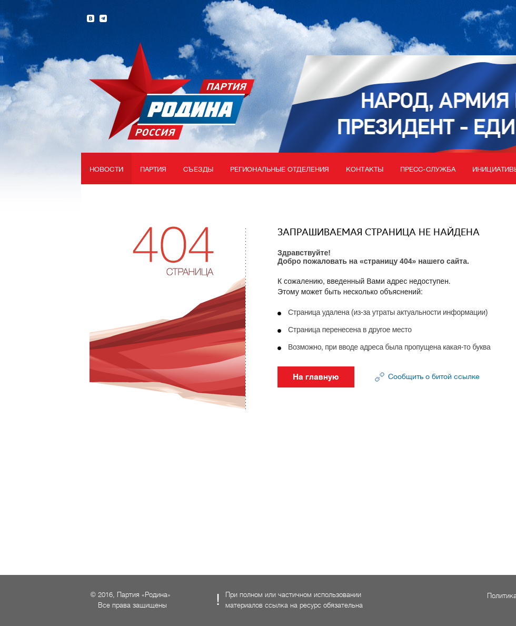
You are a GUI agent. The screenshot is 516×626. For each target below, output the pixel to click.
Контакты (364, 169)
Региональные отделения (279, 169)
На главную (316, 377)
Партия (153, 169)
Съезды (198, 169)
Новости (106, 169)
